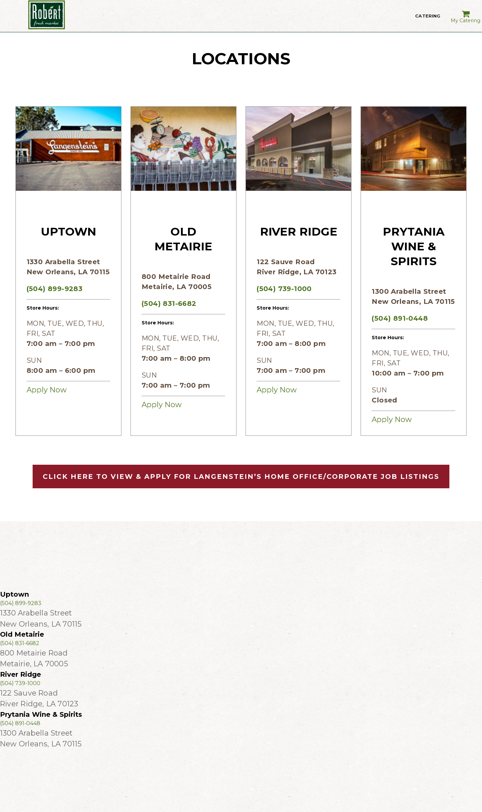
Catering (427, 20)
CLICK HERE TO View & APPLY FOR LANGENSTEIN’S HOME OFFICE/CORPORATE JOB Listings (241, 476)
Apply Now (47, 389)
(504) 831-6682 (169, 303)
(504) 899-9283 (55, 289)
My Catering (465, 15)
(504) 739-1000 (284, 289)
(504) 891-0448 (400, 318)
